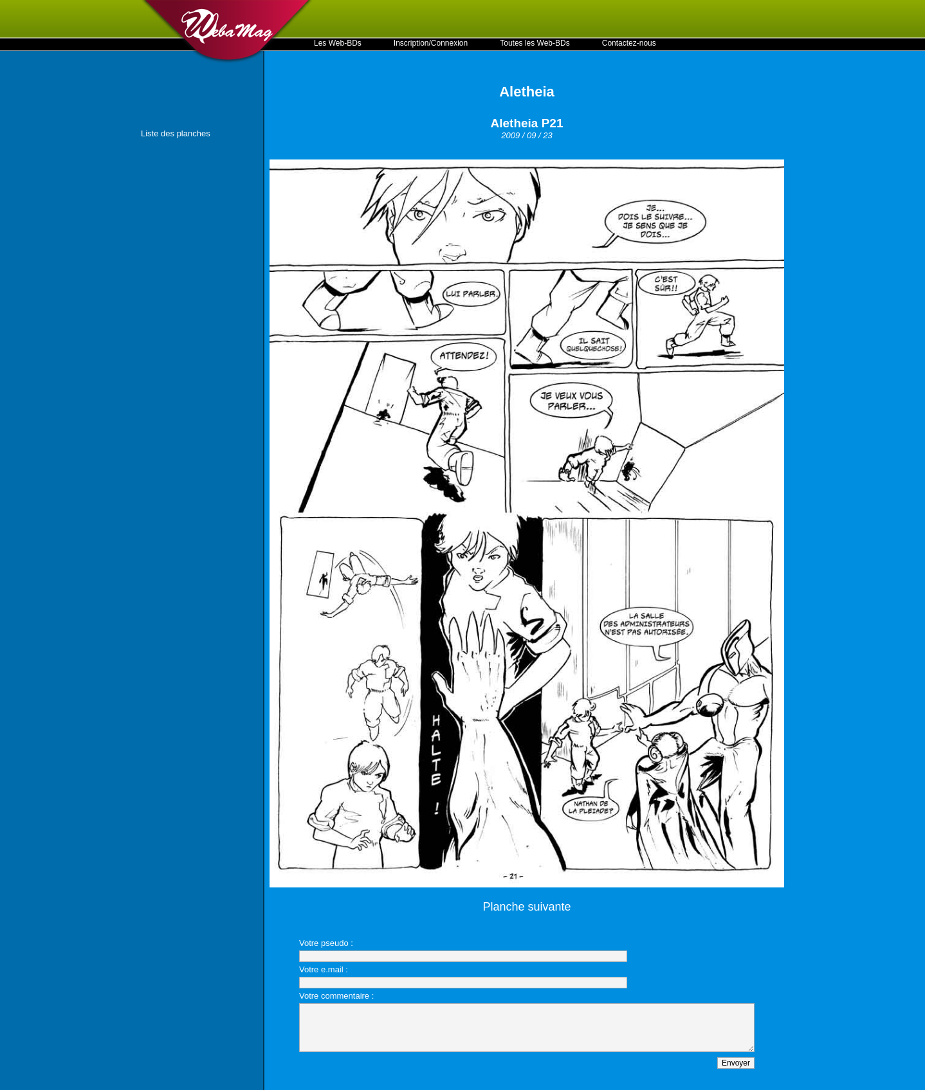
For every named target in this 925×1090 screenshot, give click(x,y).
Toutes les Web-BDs (535, 43)
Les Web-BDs (338, 43)
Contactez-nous (629, 43)
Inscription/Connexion (431, 43)
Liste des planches (175, 133)
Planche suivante (526, 906)
